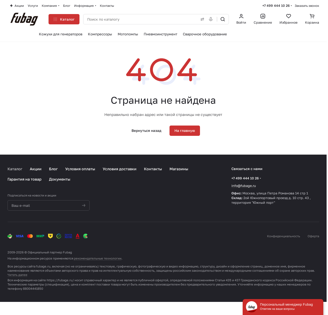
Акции (35, 169)
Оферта (313, 236)
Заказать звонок (307, 5)
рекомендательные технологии (97, 258)
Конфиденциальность (283, 236)
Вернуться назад (146, 130)
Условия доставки (119, 169)
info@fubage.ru (243, 186)
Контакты (153, 169)
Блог (53, 169)
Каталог (15, 169)
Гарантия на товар (24, 179)
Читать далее (17, 275)
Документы (59, 179)
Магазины (179, 169)
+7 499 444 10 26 (276, 5)
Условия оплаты (80, 169)
